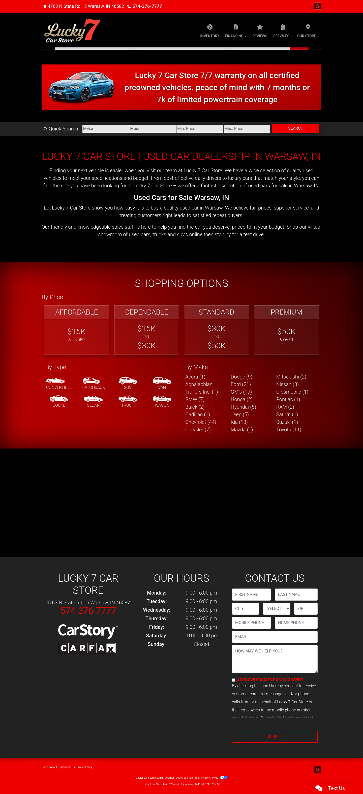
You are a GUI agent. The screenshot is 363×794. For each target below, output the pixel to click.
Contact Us (69, 767)
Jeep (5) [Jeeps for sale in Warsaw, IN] (240, 414)
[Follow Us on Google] (317, 6)
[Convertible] (59, 384)
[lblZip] (306, 609)
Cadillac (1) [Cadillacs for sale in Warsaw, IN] (197, 414)
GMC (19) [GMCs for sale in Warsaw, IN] (241, 392)
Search (296, 128)
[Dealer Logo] (73, 30)
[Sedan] (93, 401)
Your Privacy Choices (211, 777)
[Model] (152, 128)
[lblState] (276, 609)
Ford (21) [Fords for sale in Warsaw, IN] (241, 384)
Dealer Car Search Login (149, 777)
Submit (274, 736)
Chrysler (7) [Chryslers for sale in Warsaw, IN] (198, 430)
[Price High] (246, 128)
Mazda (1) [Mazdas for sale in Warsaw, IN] (242, 430)
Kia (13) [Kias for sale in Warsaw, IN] (239, 422)
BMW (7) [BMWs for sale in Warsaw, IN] (194, 399)
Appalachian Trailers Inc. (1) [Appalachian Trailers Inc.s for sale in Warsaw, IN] (201, 388)
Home (45, 767)
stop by (223, 234)
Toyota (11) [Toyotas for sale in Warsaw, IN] (288, 430)
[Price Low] (199, 128)
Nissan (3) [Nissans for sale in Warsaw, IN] (287, 384)
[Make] (105, 128)
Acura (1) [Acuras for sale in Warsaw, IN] (195, 377)
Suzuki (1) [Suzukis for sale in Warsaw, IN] (287, 422)
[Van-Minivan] (162, 384)
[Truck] (127, 401)
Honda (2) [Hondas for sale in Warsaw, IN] (242, 399)
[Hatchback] (93, 384)
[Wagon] (162, 401)
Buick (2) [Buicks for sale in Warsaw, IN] (195, 407)
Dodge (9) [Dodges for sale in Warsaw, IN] (241, 377)
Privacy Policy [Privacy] (84, 767)
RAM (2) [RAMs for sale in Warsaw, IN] (285, 407)
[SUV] (127, 384)
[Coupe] (59, 401)
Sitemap (188, 777)
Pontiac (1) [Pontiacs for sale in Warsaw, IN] (288, 399)
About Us (55, 767)
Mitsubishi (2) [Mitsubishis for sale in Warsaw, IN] (291, 377)
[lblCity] (245, 609)
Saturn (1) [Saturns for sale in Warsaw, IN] (287, 414)
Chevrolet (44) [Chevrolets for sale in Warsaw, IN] (200, 422)
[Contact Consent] (233, 680)
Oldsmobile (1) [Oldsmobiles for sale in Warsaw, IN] (292, 392)
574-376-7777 (147, 6)
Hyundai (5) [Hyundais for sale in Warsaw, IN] (243, 407)
